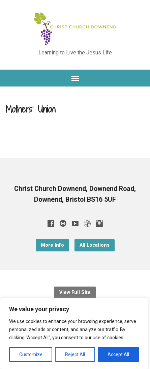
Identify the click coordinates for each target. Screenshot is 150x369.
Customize (30, 354)
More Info (52, 245)
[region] (74, 333)
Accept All (118, 354)
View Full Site (75, 292)
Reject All (75, 354)
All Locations (95, 245)
